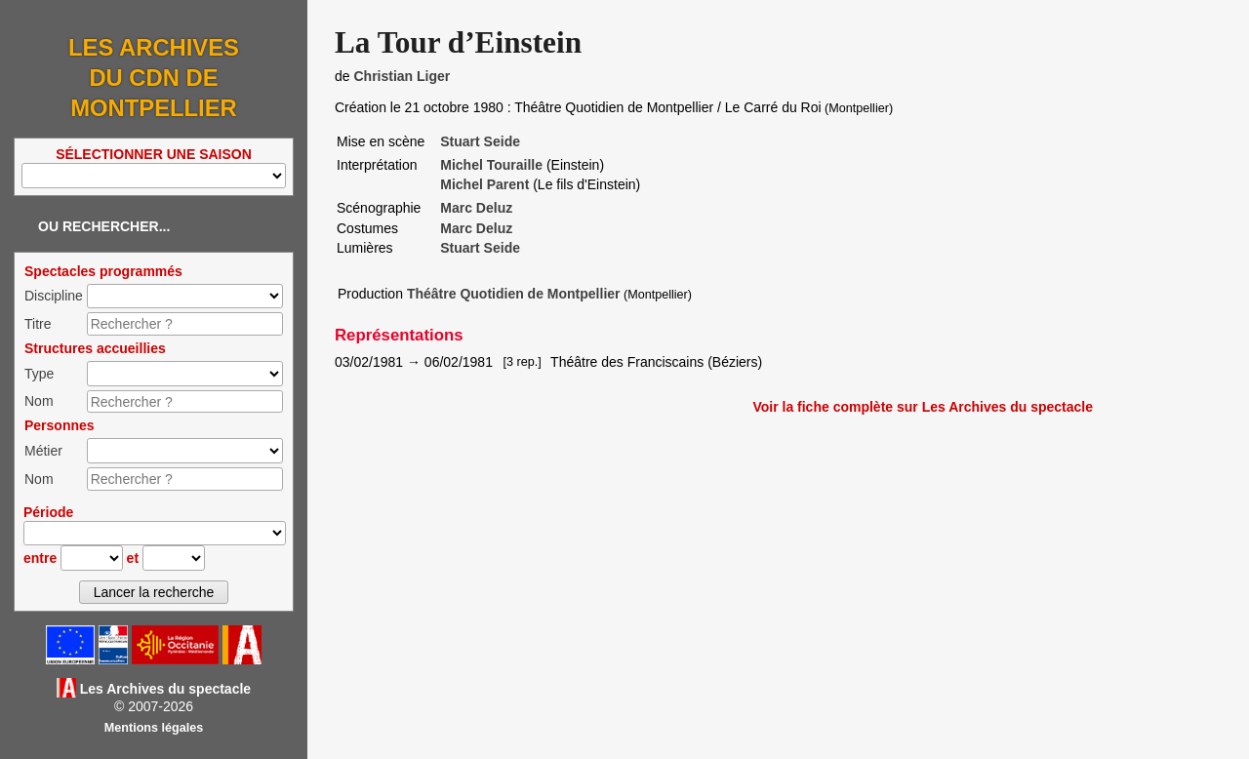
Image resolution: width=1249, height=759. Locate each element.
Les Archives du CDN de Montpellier (153, 77)
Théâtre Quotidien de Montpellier (514, 293)
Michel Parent (484, 184)
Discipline (53, 295)
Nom (39, 401)
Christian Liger (401, 76)
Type (39, 373)
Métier (43, 451)
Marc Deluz (476, 208)
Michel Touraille (491, 165)
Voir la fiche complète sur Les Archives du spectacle (922, 407)
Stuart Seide (480, 141)
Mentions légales (153, 728)
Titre (37, 324)
